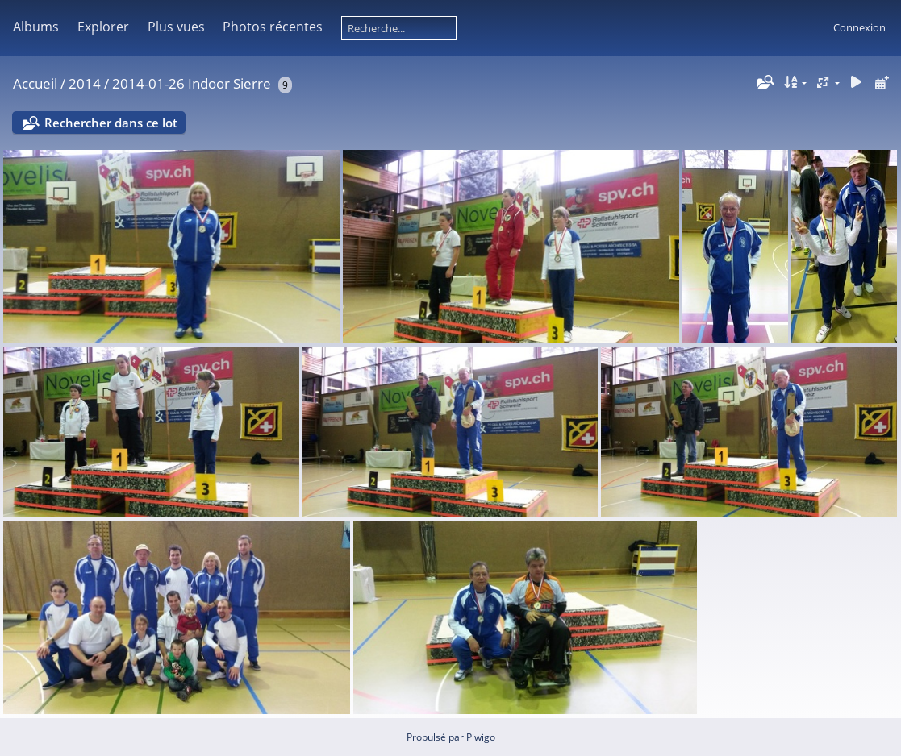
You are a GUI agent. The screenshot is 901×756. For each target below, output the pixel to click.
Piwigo (480, 737)
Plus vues (176, 26)
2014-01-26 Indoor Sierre (191, 83)
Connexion (859, 27)
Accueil (35, 83)
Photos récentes (273, 26)
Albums (36, 26)
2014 (85, 83)
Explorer (103, 26)
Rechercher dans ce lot (110, 122)
